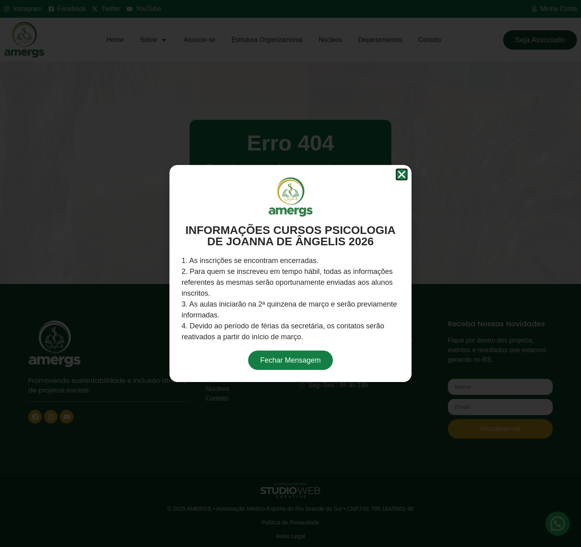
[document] (290, 273)
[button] (402, 174)
